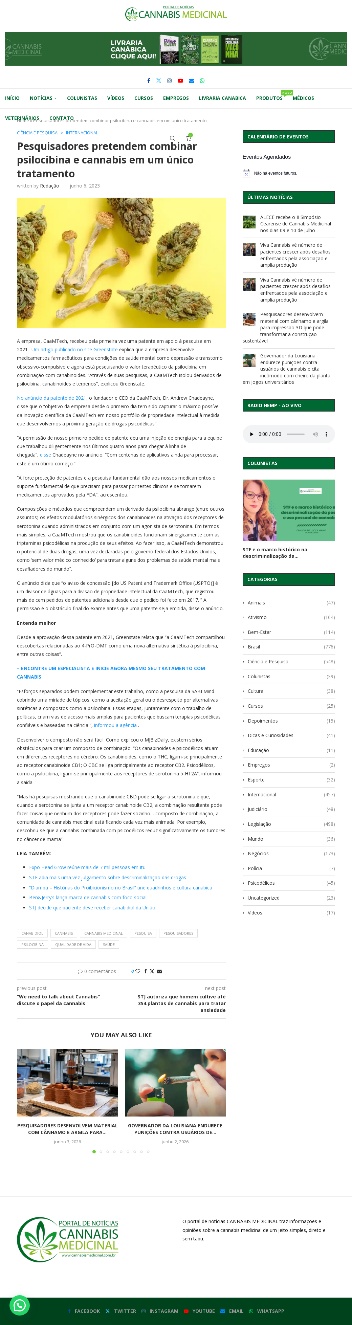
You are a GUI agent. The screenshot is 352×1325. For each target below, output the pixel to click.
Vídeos (115, 98)
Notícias (41, 98)
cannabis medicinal (103, 933)
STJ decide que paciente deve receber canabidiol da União (92, 907)
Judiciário (291, 809)
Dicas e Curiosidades (291, 735)
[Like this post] (137, 971)
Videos (291, 912)
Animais (291, 602)
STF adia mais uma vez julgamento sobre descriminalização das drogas (107, 877)
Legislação (291, 824)
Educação (291, 750)
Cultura (291, 691)
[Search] (172, 138)
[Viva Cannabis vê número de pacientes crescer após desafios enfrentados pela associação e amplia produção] (249, 249)
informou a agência (115, 725)
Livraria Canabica (222, 98)
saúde (109, 944)
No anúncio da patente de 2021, (52, 398)
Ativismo (291, 617)
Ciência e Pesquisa (291, 661)
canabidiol (32, 933)
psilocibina (32, 944)
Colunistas (82, 98)
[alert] (289, 173)
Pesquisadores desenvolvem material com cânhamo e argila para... (67, 1128)
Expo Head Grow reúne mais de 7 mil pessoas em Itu (87, 867)
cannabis (64, 933)
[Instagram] (169, 80)
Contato (61, 118)
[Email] (191, 80)
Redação (49, 185)
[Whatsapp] (202, 80)
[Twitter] (158, 80)
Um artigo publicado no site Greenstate (74, 349)
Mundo (291, 839)
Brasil (291, 646)
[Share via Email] (159, 971)
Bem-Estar (291, 632)
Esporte (291, 779)
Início (12, 98)
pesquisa (143, 933)
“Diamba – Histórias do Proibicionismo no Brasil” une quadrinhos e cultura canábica (120, 887)
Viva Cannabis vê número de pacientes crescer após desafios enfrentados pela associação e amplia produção (295, 255)
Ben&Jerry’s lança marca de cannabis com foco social (88, 897)
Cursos (143, 98)
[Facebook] (148, 80)
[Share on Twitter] (152, 971)
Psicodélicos (291, 883)
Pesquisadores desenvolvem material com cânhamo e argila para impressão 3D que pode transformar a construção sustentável (286, 327)
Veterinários (22, 118)
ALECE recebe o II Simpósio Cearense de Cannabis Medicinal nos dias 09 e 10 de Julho (295, 224)
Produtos (272, 95)
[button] (176, 49)
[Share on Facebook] (145, 971)
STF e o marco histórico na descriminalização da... (275, 552)
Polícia (291, 868)
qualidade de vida (73, 944)
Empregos (176, 98)
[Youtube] (180, 80)
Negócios (291, 853)
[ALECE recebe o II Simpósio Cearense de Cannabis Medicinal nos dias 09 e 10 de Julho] (249, 222)
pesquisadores (178, 933)
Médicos (303, 98)
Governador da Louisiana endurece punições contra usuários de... (175, 1128)
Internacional (291, 794)
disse (45, 454)
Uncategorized (291, 898)
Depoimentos (291, 720)
